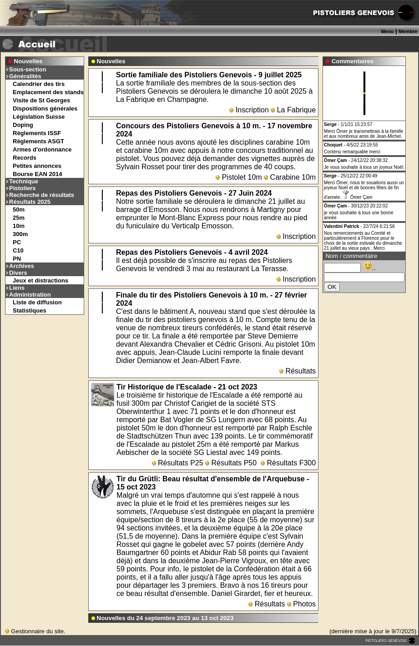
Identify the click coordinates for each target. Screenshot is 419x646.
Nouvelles (28, 61)
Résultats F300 (288, 463)
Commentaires (353, 61)
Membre (408, 31)
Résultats (297, 371)
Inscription (248, 110)
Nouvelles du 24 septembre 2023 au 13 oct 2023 (165, 618)
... (369, 268)
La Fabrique (293, 110)
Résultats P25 (177, 463)
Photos (301, 604)
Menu (387, 31)
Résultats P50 (231, 463)
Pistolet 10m (239, 177)
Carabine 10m (290, 177)
